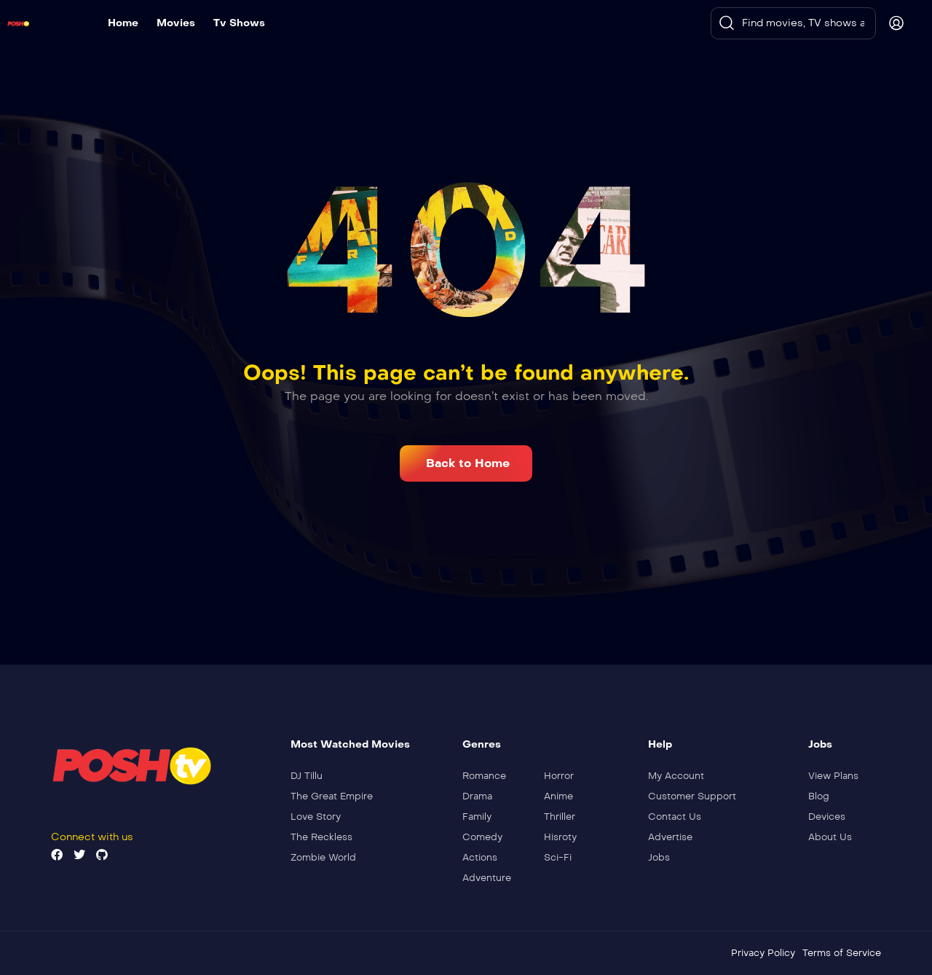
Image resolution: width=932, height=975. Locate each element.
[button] (466, 463)
